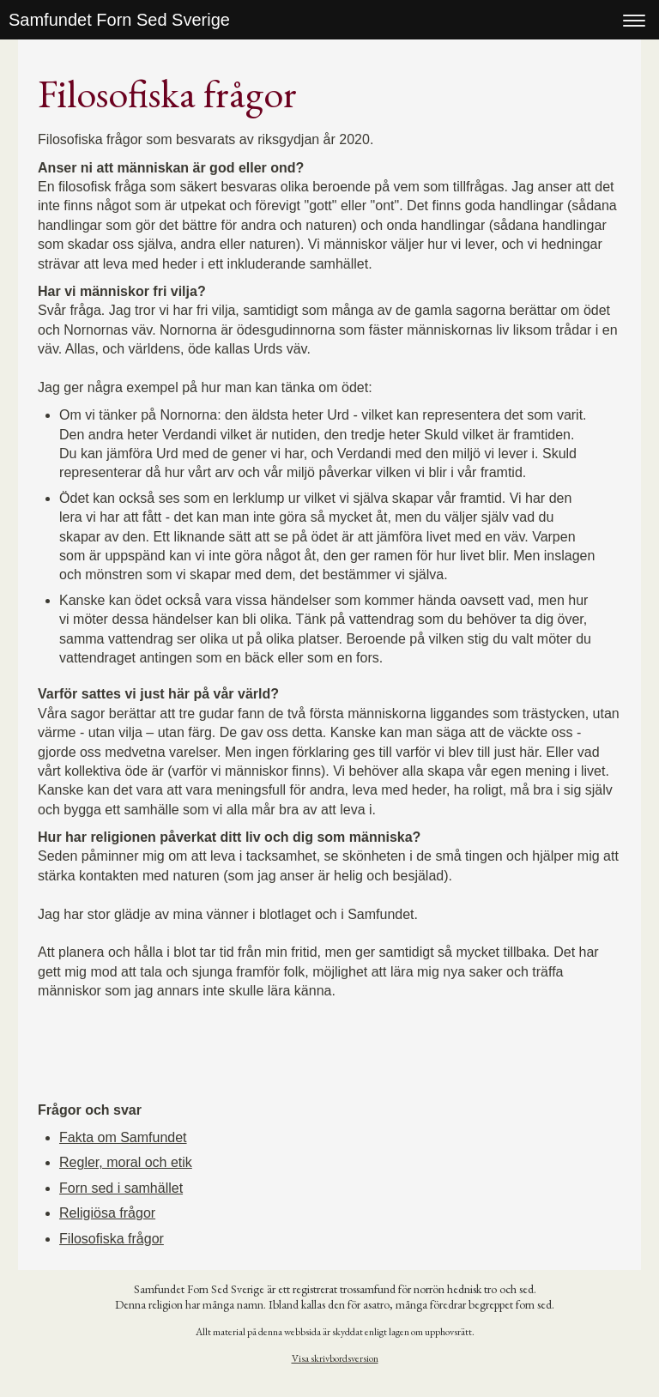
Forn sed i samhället (121, 1188)
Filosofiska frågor (111, 1238)
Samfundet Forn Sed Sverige (119, 19)
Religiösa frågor (107, 1213)
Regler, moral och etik (125, 1162)
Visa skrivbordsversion (335, 1358)
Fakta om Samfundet (123, 1137)
